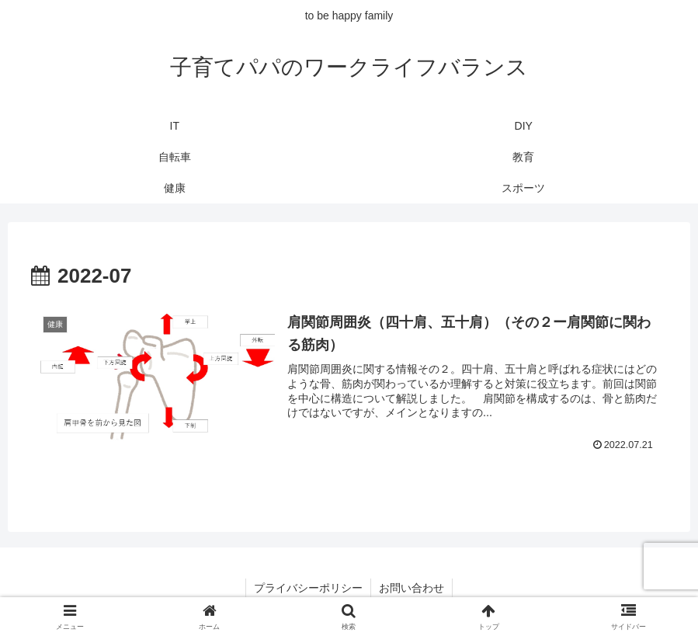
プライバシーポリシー (308, 588)
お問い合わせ (411, 588)
